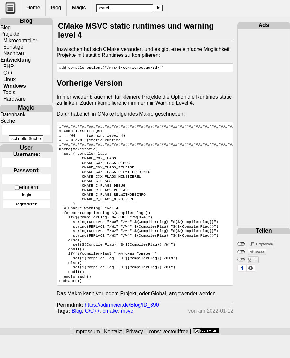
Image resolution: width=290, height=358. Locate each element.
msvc (127, 334)
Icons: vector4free (167, 355)
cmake (110, 334)
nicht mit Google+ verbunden (241, 260)
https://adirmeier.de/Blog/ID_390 (122, 328)
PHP (7, 66)
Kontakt (113, 355)
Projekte (9, 34)
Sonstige (11, 47)
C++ (6, 73)
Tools (7, 92)
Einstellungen (250, 268)
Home (33, 7)
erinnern (28, 187)
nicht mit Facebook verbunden (241, 244)
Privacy (134, 355)
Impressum (87, 355)
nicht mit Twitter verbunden (241, 252)
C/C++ (92, 334)
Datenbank (12, 114)
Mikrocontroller (18, 40)
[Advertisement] (264, 126)
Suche (7, 121)
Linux (8, 79)
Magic (79, 7)
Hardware (13, 99)
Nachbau (12, 53)
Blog (56, 7)
